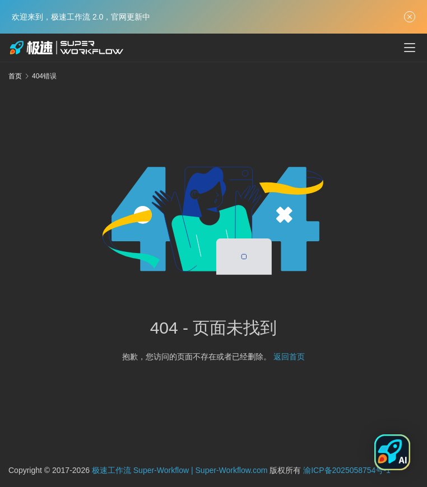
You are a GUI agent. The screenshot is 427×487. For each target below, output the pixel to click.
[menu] (409, 48)
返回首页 (289, 356)
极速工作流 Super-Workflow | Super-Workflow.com (180, 470)
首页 (15, 76)
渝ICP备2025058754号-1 (347, 470)
